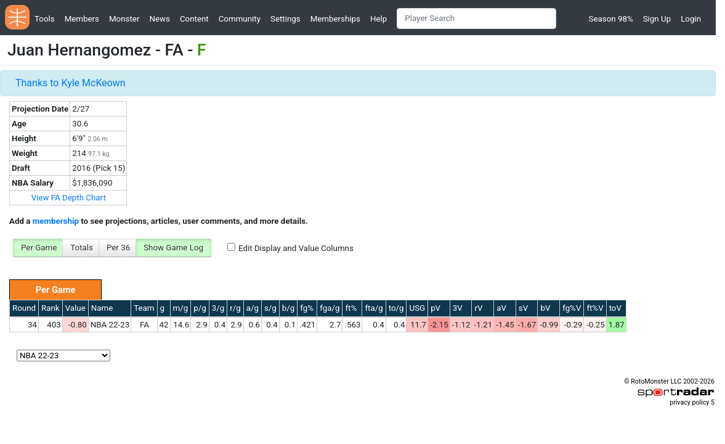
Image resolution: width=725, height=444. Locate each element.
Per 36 (118, 247)
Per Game (39, 247)
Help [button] (378, 18)
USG (417, 308)
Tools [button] (44, 18)
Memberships (335, 18)
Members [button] (82, 18)
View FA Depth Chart (68, 197)
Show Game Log (173, 247)
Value (75, 308)
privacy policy (689, 402)
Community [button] (240, 18)
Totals (81, 247)
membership (56, 221)
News (159, 18)
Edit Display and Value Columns (296, 248)
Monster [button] (124, 18)
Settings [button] (285, 18)
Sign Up (657, 18)
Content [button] (194, 18)
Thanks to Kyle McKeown (70, 83)
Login (691, 18)
